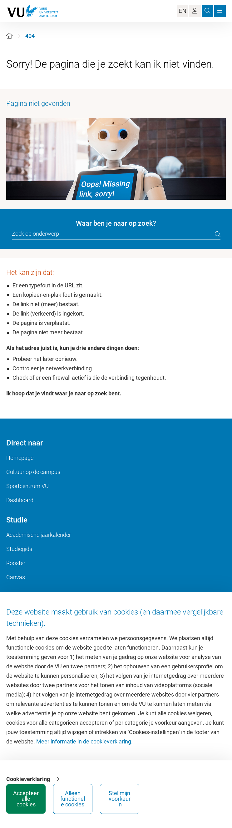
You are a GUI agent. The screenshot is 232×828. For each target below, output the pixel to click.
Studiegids (19, 549)
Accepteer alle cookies (26, 799)
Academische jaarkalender (38, 535)
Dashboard (19, 500)
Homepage (19, 458)
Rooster (15, 563)
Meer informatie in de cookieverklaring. (84, 741)
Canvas (15, 577)
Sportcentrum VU (27, 486)
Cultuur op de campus (33, 472)
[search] (217, 234)
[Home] (9, 36)
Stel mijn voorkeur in (120, 799)
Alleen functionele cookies (73, 799)
